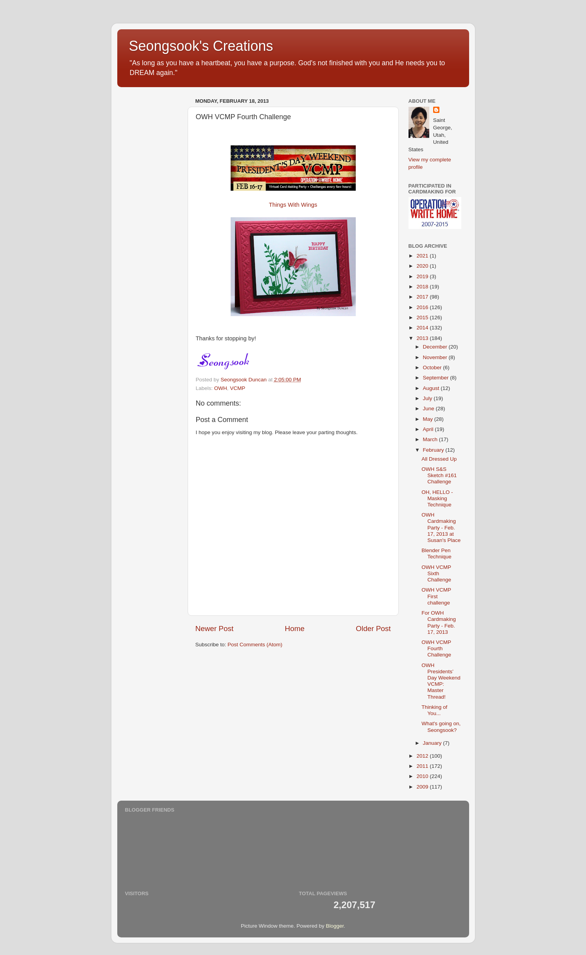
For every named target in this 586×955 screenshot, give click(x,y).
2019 (423, 276)
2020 (423, 266)
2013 (423, 338)
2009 (423, 787)
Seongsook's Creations (201, 46)
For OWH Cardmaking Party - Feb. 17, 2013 (438, 622)
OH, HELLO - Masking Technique (437, 498)
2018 (423, 287)
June (429, 408)
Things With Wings (293, 205)
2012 (423, 756)
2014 (423, 328)
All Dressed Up (439, 459)
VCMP (237, 388)
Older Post (373, 628)
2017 (423, 297)
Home (295, 628)
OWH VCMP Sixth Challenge (436, 573)
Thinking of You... (434, 710)
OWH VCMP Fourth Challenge (436, 648)
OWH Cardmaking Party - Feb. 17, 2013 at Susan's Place (441, 527)
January (433, 743)
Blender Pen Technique (436, 553)
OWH (220, 388)
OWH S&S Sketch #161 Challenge (439, 475)
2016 (423, 307)
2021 (423, 256)
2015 (423, 317)
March (431, 439)
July (428, 398)
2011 (423, 766)
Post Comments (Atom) (255, 644)
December (436, 347)
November (436, 357)
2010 (423, 776)
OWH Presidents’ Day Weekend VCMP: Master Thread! (441, 681)
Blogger (335, 926)
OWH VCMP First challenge (436, 596)
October (433, 367)
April (429, 429)
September (436, 378)
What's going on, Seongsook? (441, 727)
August (432, 388)
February (434, 450)
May (428, 419)
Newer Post (214, 628)
